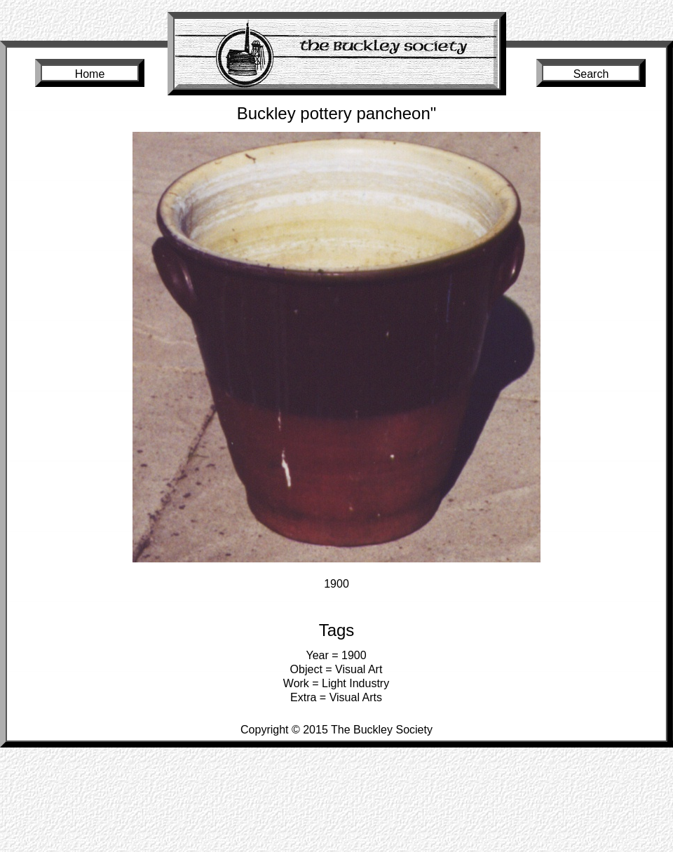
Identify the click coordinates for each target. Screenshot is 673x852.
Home (90, 74)
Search (591, 74)
